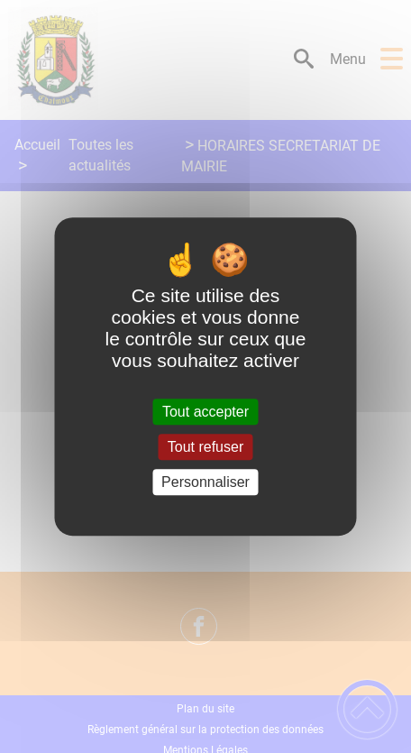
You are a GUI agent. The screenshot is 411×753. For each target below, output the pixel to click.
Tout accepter (205, 411)
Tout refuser (205, 447)
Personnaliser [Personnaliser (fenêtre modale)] (205, 482)
